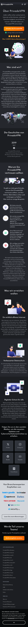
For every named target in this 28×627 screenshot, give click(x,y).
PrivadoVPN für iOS (7, 557)
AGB (4, 587)
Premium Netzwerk (7, 601)
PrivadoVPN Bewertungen (9, 604)
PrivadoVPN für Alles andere (9, 577)
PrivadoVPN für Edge (7, 570)
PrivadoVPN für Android (8, 552)
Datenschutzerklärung (8, 584)
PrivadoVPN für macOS (8, 555)
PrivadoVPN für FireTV (8, 560)
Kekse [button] (4, 592)
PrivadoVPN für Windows (8, 550)
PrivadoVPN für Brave (8, 575)
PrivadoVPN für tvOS (7, 565)
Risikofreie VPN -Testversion (9, 606)
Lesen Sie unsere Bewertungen (14, 516)
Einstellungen (11, 618)
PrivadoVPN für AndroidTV (9, 562)
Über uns (5, 599)
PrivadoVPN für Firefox (8, 572)
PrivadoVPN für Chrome (8, 567)
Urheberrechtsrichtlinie (8, 589)
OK (14, 622)
